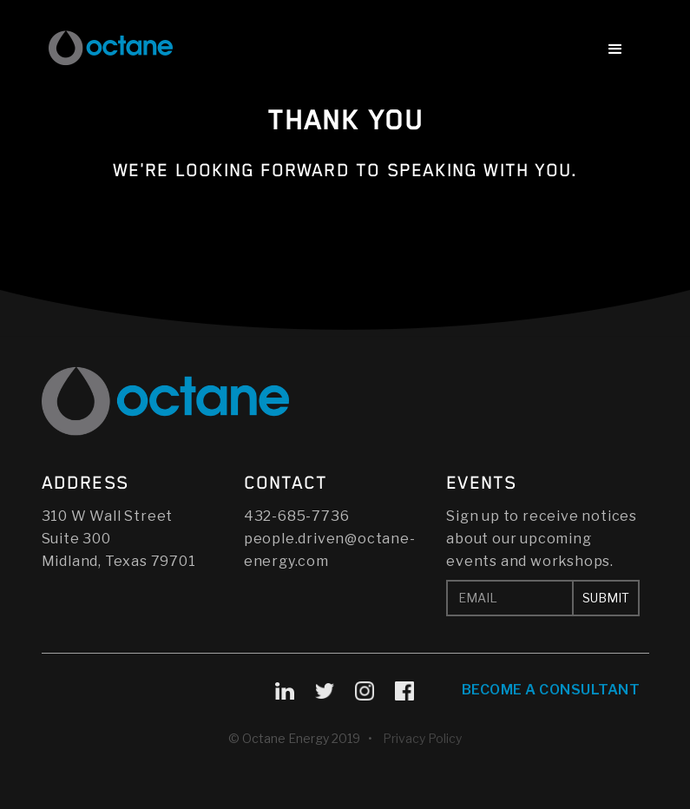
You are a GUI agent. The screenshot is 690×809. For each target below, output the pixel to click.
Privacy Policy (422, 738)
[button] (615, 51)
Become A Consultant (551, 689)
